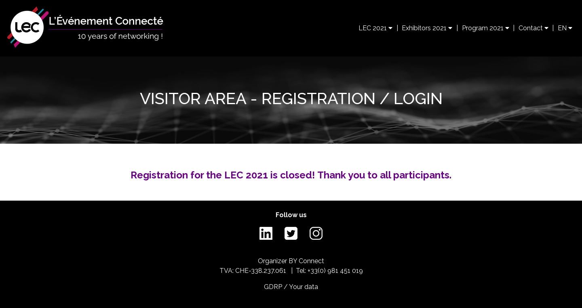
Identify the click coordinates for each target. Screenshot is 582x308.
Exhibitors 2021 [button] (427, 28)
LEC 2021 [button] (375, 28)
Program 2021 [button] (485, 28)
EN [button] (565, 28)
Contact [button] (533, 28)
